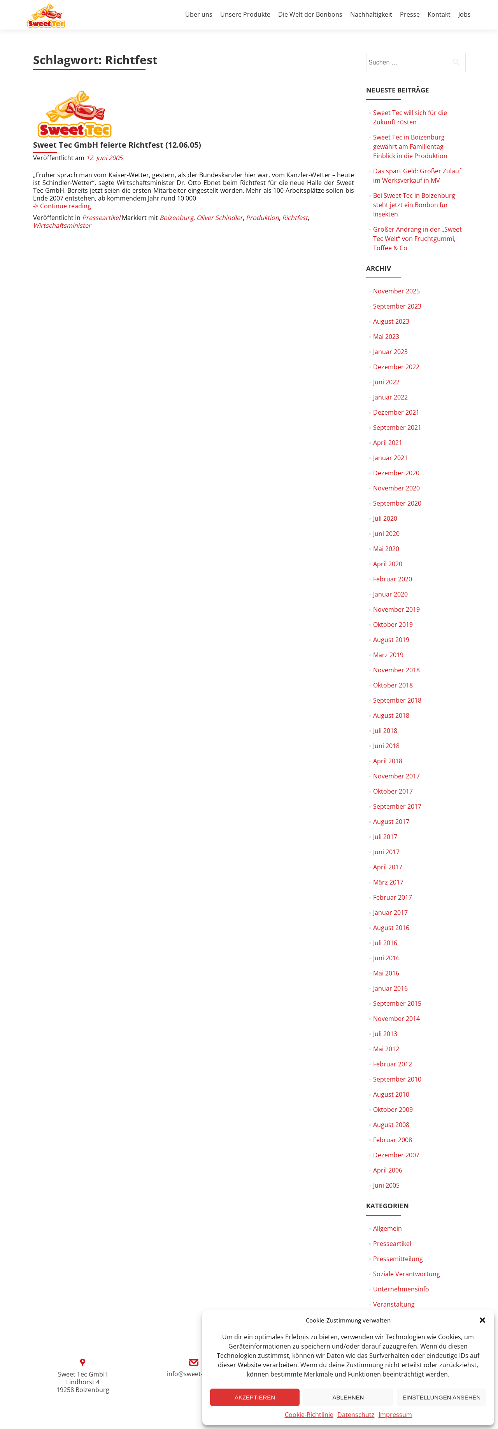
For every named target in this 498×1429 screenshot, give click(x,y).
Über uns (198, 14)
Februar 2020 (392, 579)
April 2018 (387, 761)
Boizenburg (176, 174)
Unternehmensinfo (401, 1289)
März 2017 (388, 882)
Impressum (395, 1414)
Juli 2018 (385, 730)
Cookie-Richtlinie (309, 1414)
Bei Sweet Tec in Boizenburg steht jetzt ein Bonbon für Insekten (414, 204)
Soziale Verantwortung (406, 1274)
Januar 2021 (390, 458)
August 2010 (391, 1094)
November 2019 (396, 609)
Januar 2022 (390, 397)
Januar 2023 (390, 351)
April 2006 (387, 1170)
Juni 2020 (386, 533)
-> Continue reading (62, 162)
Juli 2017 (385, 836)
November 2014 (396, 1018)
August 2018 (391, 715)
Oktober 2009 (393, 1109)
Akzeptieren (255, 1397)
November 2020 (396, 488)
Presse (410, 14)
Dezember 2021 (396, 412)
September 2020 (397, 503)
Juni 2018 (386, 746)
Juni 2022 (386, 382)
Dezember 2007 (396, 1155)
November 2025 (396, 291)
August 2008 (391, 1124)
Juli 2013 (385, 1033)
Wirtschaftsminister (62, 182)
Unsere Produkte (245, 14)
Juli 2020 (385, 518)
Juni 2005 (386, 1185)
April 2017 (387, 867)
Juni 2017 (386, 852)
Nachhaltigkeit (371, 14)
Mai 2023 (386, 336)
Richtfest (295, 174)
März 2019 (388, 655)
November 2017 (396, 776)
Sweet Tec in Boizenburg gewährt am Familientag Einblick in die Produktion (410, 146)
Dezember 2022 (396, 367)
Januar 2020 (390, 594)
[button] (482, 1320)
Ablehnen (348, 1397)
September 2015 (397, 1003)
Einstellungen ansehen (442, 1397)
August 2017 (391, 821)
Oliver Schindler (219, 174)
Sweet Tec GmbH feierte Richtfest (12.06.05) (203, 93)
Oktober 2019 (393, 624)
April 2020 (387, 564)
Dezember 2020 (396, 473)
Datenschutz (356, 1414)
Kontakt (439, 14)
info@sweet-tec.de (194, 1374)
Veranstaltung (394, 1304)
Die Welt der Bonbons (310, 14)
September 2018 (397, 700)
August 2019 (391, 639)
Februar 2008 (392, 1140)
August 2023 (391, 321)
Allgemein (387, 1228)
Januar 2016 (390, 988)
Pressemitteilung (398, 1259)
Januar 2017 (390, 912)
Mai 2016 (386, 973)
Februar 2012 (392, 1064)
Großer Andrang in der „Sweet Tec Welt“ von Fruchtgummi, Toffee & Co (417, 238)
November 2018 (396, 670)
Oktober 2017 (393, 791)
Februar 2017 (392, 897)
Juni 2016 (386, 958)
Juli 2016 (385, 943)
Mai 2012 (386, 1049)
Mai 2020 (386, 548)
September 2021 (397, 427)
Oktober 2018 (393, 685)
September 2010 (397, 1079)
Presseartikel (101, 174)
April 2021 (387, 442)
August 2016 (391, 927)
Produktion (262, 174)
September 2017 (397, 806)
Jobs (464, 14)
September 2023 (397, 306)
